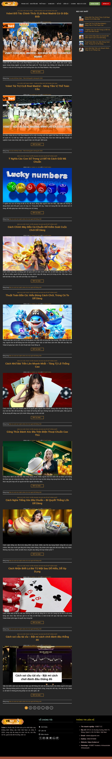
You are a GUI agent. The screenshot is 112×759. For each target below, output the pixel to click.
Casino (73, 3)
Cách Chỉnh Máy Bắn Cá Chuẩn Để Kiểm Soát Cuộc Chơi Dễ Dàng (97, 36)
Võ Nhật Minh (47, 22)
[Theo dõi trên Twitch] (57, 738)
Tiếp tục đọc (37, 72)
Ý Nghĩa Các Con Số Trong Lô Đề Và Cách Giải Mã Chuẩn (97, 30)
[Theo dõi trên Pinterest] (47, 738)
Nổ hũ (59, 4)
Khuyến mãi (34, 3)
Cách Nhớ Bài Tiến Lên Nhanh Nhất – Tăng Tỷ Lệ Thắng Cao (97, 49)
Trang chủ (25, 3)
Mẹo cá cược (81, 3)
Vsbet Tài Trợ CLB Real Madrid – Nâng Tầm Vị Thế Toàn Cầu (96, 24)
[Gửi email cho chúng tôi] (43, 738)
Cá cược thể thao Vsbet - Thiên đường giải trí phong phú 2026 (37, 10)
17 (47, 708)
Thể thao (43, 4)
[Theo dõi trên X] (40, 738)
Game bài (52, 4)
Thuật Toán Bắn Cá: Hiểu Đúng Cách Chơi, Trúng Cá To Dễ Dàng (97, 43)
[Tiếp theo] (51, 707)
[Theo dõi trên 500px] (54, 738)
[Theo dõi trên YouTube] (50, 738)
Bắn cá (67, 4)
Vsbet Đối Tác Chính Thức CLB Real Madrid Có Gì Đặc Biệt (97, 18)
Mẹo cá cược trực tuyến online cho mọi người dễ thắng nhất (37, 156)
